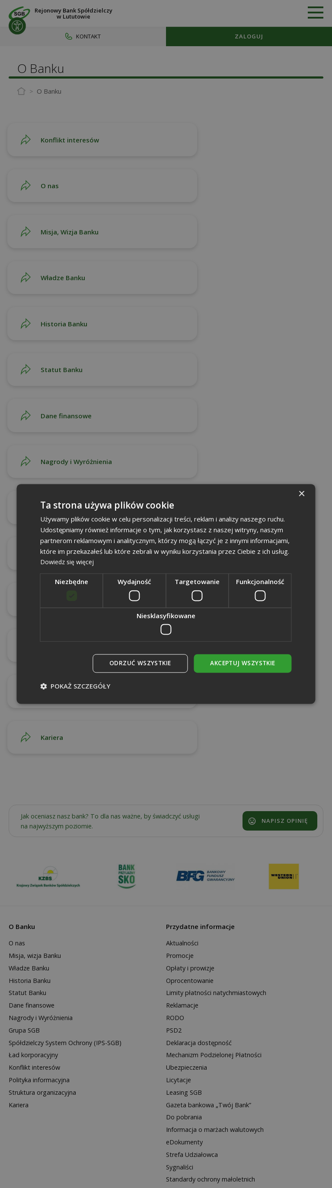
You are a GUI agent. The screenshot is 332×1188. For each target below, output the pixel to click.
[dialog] (165, 594)
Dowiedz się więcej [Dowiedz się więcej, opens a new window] (68, 561)
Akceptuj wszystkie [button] (241, 663)
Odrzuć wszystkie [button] (136, 663)
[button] (75, 686)
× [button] (301, 494)
